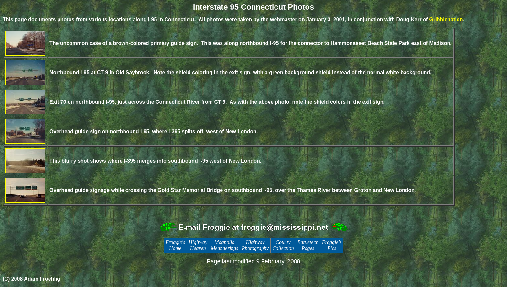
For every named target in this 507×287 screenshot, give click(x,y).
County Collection (283, 245)
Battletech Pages (307, 245)
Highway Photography (255, 245)
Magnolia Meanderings (224, 245)
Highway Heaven (198, 245)
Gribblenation (446, 19)
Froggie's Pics (332, 245)
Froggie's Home (175, 245)
